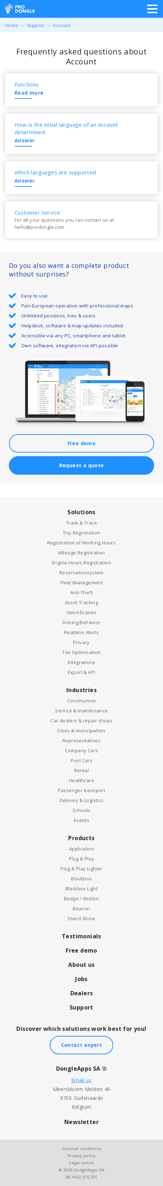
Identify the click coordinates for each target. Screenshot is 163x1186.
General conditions (81, 1148)
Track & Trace (81, 523)
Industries (81, 690)
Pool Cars (82, 760)
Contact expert (81, 1045)
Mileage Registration (81, 552)
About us (81, 965)
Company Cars (81, 750)
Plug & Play (81, 858)
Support (35, 25)
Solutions (81, 512)
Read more (29, 92)
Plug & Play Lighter (81, 868)
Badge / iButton (81, 898)
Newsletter (81, 1122)
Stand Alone (81, 918)
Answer (24, 140)
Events (81, 820)
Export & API (82, 672)
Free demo (81, 443)
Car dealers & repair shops (81, 720)
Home (11, 25)
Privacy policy (81, 1155)
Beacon (81, 908)
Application (81, 848)
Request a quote (81, 465)
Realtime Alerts (81, 632)
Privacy (81, 642)
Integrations (82, 662)
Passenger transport (81, 790)
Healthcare (81, 780)
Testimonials (81, 936)
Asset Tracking (81, 602)
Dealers (81, 993)
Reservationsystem (81, 572)
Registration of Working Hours (81, 542)
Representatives (81, 740)
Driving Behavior (81, 622)
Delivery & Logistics (82, 800)
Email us (81, 1080)
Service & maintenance (81, 710)
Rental (81, 770)
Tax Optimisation (81, 652)
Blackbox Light (81, 888)
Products (81, 838)
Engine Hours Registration (81, 562)
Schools (81, 810)
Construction (81, 700)
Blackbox (81, 878)
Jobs (81, 979)
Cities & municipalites (81, 730)
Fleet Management (81, 582)
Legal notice (81, 1162)
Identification (81, 612)
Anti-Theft (81, 592)
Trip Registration (81, 532)
